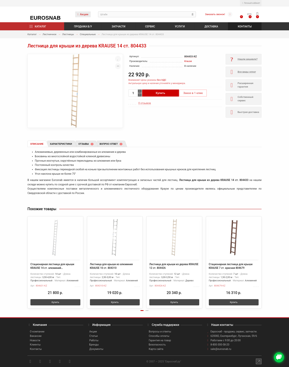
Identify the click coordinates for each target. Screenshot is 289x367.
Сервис (150, 26)
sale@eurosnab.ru (220, 349)
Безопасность (157, 344)
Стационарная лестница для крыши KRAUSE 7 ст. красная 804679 (231, 266)
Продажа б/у (83, 26)
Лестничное (49, 34)
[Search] (147, 14)
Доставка (211, 26)
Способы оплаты (159, 335)
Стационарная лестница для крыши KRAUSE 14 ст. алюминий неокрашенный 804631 (52, 266)
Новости (35, 340)
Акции (82, 14)
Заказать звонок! (215, 14)
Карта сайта (156, 349)
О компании (37, 331)
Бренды (94, 344)
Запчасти (118, 26)
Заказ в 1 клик (193, 93)
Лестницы (68, 34)
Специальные (88, 34)
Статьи (93, 335)
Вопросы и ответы (160, 331)
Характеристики (61, 143)
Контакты (245, 26)
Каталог (40, 26)
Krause (188, 61)
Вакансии (35, 335)
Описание (36, 143)
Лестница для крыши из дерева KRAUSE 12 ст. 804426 (173, 266)
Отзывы (85, 143)
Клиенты (35, 344)
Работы (94, 340)
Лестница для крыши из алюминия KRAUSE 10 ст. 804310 (111, 266)
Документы (96, 349)
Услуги (180, 26)
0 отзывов (144, 103)
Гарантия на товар (160, 340)
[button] (142, 310)
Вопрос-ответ (111, 143)
